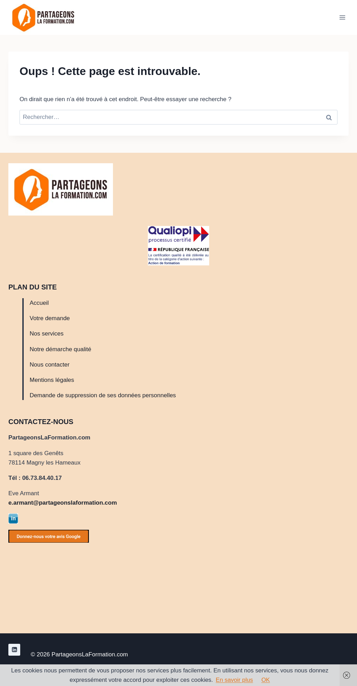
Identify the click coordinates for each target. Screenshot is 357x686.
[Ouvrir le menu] (342, 17)
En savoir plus (234, 680)
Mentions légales (52, 380)
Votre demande (50, 318)
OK (265, 680)
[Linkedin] (14, 650)
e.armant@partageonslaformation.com (62, 502)
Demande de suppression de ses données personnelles (103, 395)
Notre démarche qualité (60, 349)
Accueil (39, 303)
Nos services (46, 333)
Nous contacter (49, 364)
